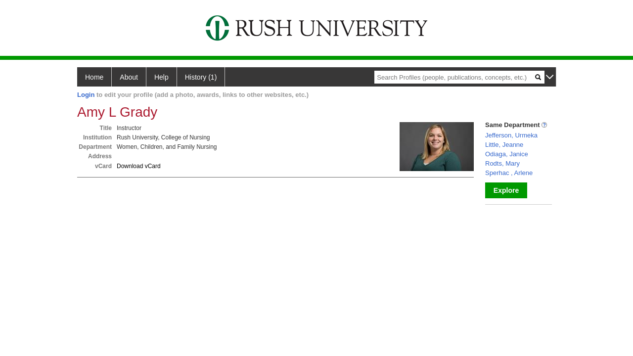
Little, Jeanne (504, 144)
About (129, 77)
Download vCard (139, 166)
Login (85, 94)
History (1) (201, 77)
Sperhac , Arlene (509, 173)
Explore (506, 190)
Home (94, 77)
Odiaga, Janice (506, 154)
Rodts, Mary (502, 163)
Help (161, 77)
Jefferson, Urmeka (511, 135)
